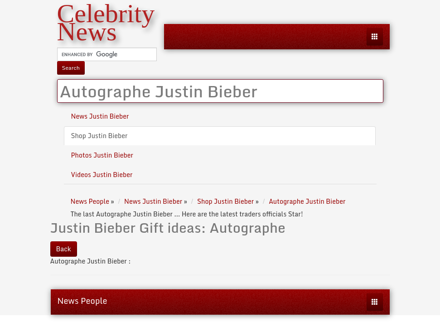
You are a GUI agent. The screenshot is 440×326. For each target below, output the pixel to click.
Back (63, 249)
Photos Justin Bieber (102, 155)
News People (82, 300)
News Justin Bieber (100, 116)
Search (71, 67)
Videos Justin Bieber (102, 174)
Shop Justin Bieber (99, 135)
